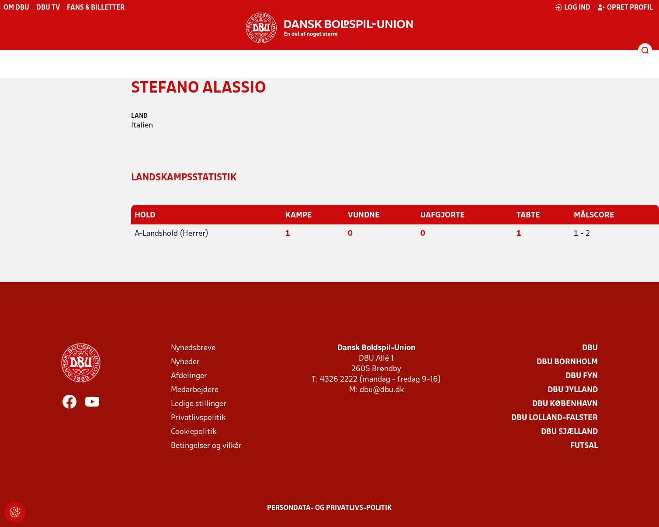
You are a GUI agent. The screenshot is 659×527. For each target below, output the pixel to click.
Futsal (584, 446)
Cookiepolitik (193, 432)
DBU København (565, 404)
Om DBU (16, 8)
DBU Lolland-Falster (554, 418)
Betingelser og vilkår (206, 446)
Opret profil (625, 7)
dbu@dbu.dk (382, 390)
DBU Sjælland (569, 432)
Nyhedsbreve (193, 348)
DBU (590, 348)
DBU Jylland (573, 390)
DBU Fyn (581, 376)
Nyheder (185, 362)
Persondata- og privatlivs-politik (329, 508)
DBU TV (48, 8)
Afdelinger (189, 376)
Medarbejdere (195, 390)
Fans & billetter (96, 8)
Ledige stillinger (198, 404)
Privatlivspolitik (198, 418)
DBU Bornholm (567, 362)
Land (139, 116)
